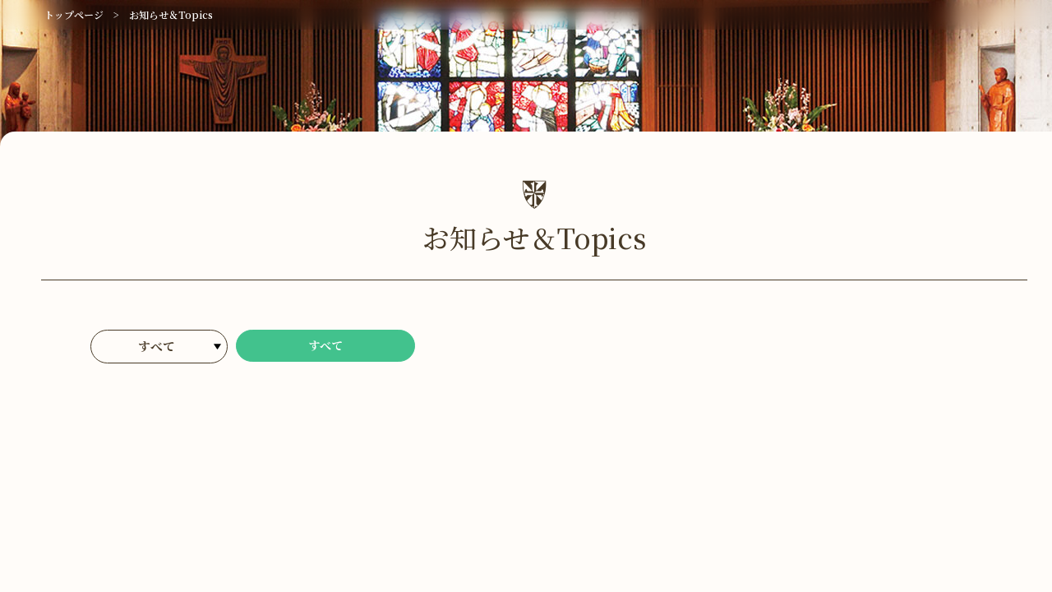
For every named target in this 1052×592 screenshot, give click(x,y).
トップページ (74, 14)
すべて (325, 347)
